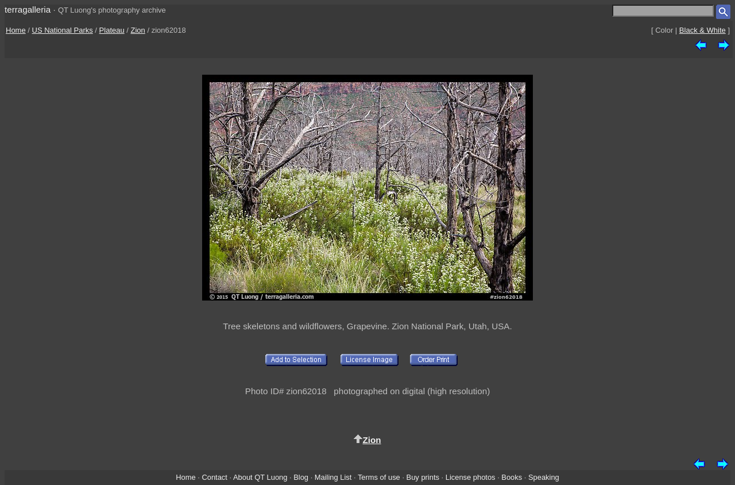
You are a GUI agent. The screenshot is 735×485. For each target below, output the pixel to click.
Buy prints (423, 477)
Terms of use (379, 477)
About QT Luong (260, 477)
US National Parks (62, 30)
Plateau (112, 30)
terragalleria (28, 9)
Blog (300, 477)
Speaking (543, 477)
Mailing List (333, 477)
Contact (214, 477)
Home (16, 30)
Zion (138, 30)
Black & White (702, 30)
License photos (471, 477)
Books (511, 477)
